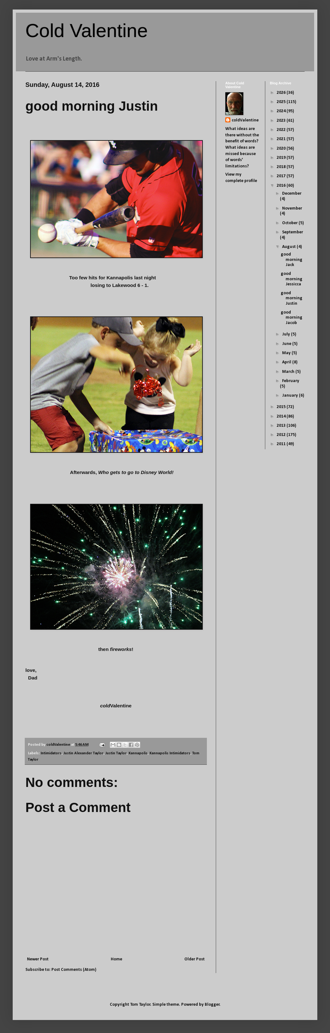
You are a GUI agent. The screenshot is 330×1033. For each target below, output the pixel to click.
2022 (282, 129)
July (286, 334)
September (292, 232)
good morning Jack (291, 260)
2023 (282, 120)
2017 (282, 176)
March (288, 371)
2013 (282, 425)
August (289, 246)
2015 (282, 407)
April (287, 362)
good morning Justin (291, 298)
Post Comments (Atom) (73, 969)
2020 (282, 148)
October (290, 223)
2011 (282, 444)
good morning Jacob (291, 318)
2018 (282, 167)
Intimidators (51, 753)
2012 (282, 434)
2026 (282, 92)
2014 (282, 416)
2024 (282, 111)
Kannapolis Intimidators (169, 753)
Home (116, 959)
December (291, 193)
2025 (282, 102)
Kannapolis (138, 753)
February (290, 381)
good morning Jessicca (291, 279)
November (292, 208)
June (287, 343)
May (287, 353)
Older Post (194, 959)
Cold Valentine (86, 30)
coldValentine (245, 120)
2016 (282, 185)
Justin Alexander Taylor (83, 753)
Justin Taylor (116, 753)
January (290, 395)
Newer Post (38, 959)
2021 (282, 139)
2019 (282, 157)
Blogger (212, 1004)
